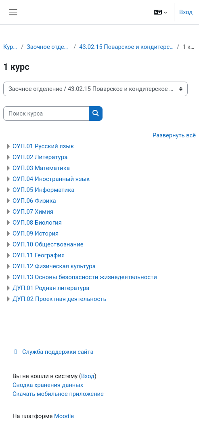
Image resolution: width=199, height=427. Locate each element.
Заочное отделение (48, 46)
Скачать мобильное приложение (58, 394)
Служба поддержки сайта (53, 351)
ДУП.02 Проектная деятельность (60, 299)
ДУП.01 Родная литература (51, 288)
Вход (186, 12)
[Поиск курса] (46, 113)
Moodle (64, 416)
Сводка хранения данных (48, 385)
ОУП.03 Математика (41, 168)
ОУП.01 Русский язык (43, 146)
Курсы (10, 46)
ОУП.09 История (36, 233)
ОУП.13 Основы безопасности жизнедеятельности (85, 277)
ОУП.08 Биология (37, 222)
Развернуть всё (174, 135)
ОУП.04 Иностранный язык (51, 179)
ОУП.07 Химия (33, 211)
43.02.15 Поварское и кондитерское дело (126, 46)
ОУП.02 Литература (40, 157)
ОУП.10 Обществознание (48, 244)
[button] (160, 12)
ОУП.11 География (39, 255)
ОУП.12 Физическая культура (54, 266)
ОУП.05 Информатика (44, 190)
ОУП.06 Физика (34, 200)
